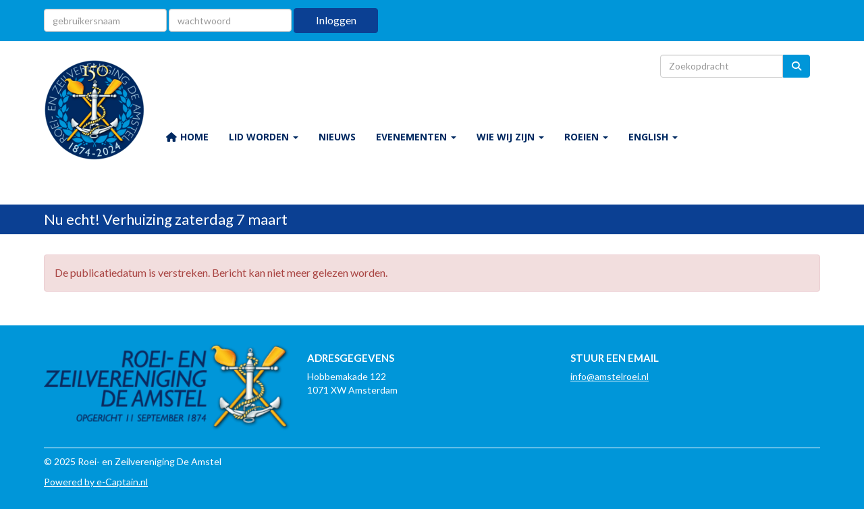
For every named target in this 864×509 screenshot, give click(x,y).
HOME (187, 136)
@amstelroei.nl (609, 376)
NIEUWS (337, 136)
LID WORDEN (263, 136)
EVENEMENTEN (416, 136)
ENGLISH (653, 136)
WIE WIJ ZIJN (510, 136)
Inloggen (336, 20)
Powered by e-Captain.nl (96, 481)
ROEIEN (586, 136)
